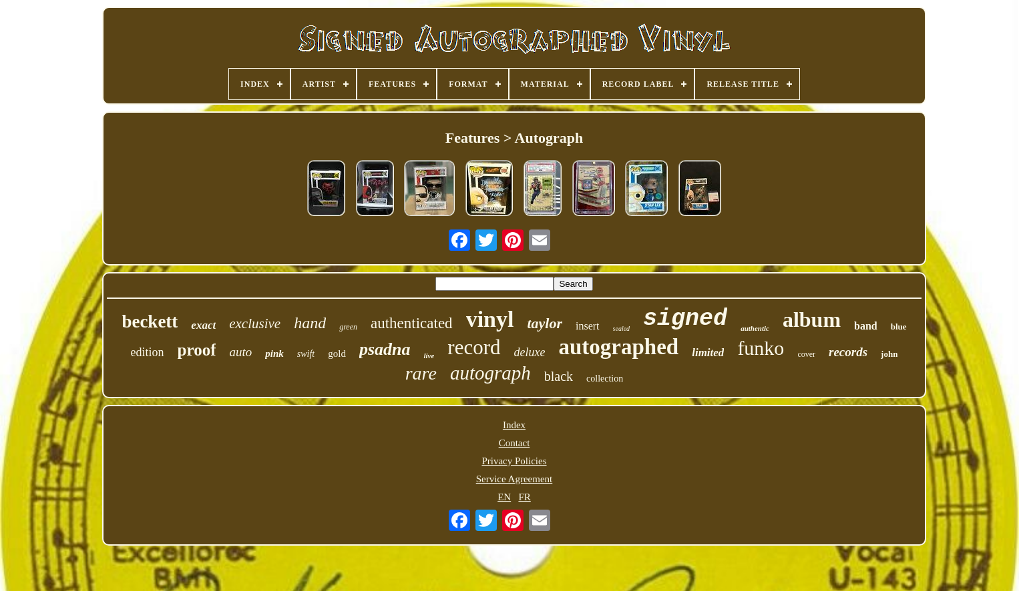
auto (240, 352)
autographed (619, 347)
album (812, 320)
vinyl (490, 319)
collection (604, 379)
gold (337, 353)
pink (274, 353)
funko (760, 348)
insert (588, 326)
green (348, 327)
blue (899, 327)
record (473, 347)
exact (203, 325)
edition (147, 352)
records (848, 352)
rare (421, 373)
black (558, 376)
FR (524, 497)
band (865, 326)
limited (708, 352)
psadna (385, 349)
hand (310, 323)
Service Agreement (514, 479)
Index (514, 425)
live (428, 356)
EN (504, 497)
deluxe (530, 352)
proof (197, 350)
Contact (514, 443)
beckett (150, 322)
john (889, 354)
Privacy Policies (513, 461)
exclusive (254, 324)
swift (306, 354)
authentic (755, 328)
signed (685, 319)
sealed (621, 328)
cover (806, 354)
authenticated (412, 323)
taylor (544, 323)
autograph (490, 373)
